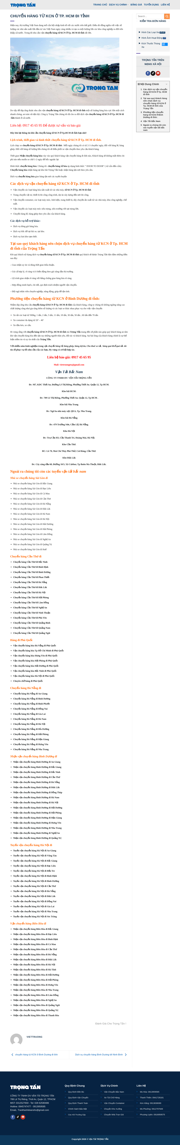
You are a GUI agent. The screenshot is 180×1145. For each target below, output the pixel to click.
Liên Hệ (165, 4)
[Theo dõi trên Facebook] (148, 73)
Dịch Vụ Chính (119, 4)
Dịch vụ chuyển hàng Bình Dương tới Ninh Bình (101, 1054)
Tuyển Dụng (151, 4)
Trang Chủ (100, 4)
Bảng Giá (136, 4)
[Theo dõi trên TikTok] (153, 73)
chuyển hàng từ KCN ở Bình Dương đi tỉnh (34, 1054)
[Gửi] (167, 16)
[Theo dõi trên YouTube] (158, 73)
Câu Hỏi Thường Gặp (77, 1115)
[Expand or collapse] (166, 84)
